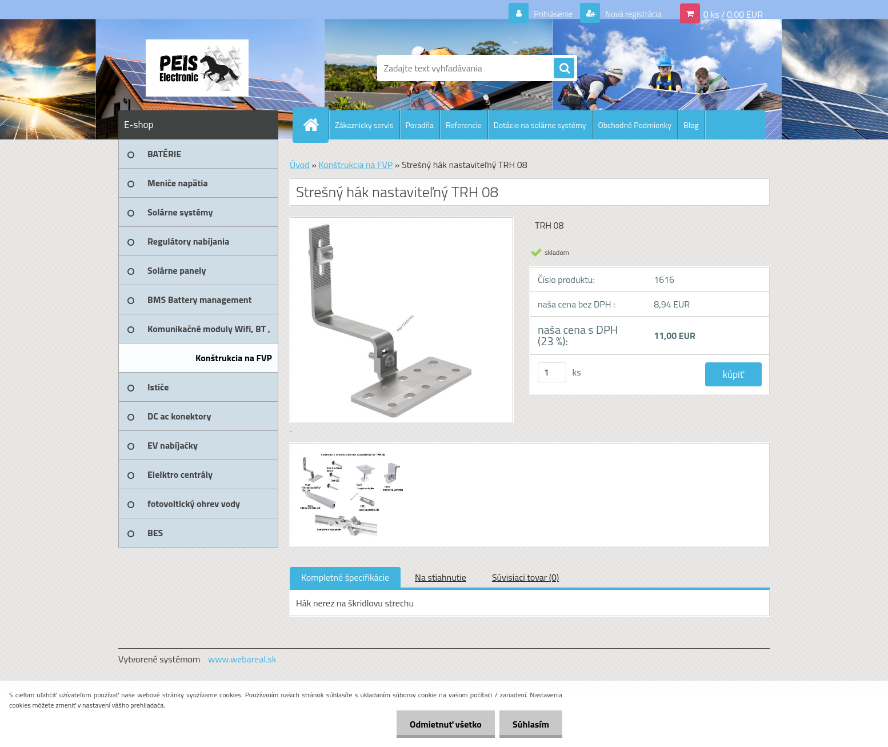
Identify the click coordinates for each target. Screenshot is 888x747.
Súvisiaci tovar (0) (525, 577)
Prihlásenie (546, 14)
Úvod (300, 164)
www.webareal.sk (242, 659)
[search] (564, 68)
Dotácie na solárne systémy (540, 125)
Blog (690, 125)
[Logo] (196, 68)
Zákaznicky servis (364, 125)
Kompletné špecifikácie (345, 577)
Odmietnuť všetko (442, 724)
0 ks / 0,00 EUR (733, 14)
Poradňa (420, 125)
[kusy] (552, 372)
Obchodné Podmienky (635, 125)
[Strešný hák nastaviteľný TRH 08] (351, 454)
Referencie (464, 125)
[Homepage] (315, 124)
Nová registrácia (630, 14)
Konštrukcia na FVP (355, 164)
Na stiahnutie (440, 577)
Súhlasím (529, 724)
